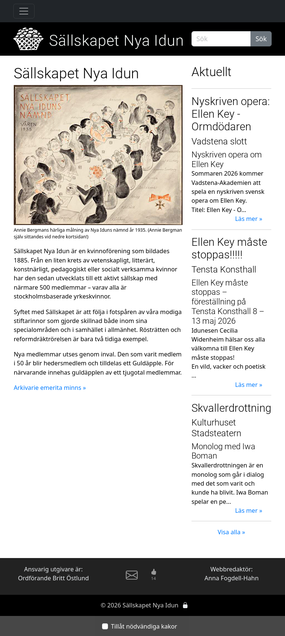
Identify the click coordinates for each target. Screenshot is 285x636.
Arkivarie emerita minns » (50, 388)
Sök (261, 38)
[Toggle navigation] (24, 11)
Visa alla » (231, 532)
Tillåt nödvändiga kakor (144, 626)
